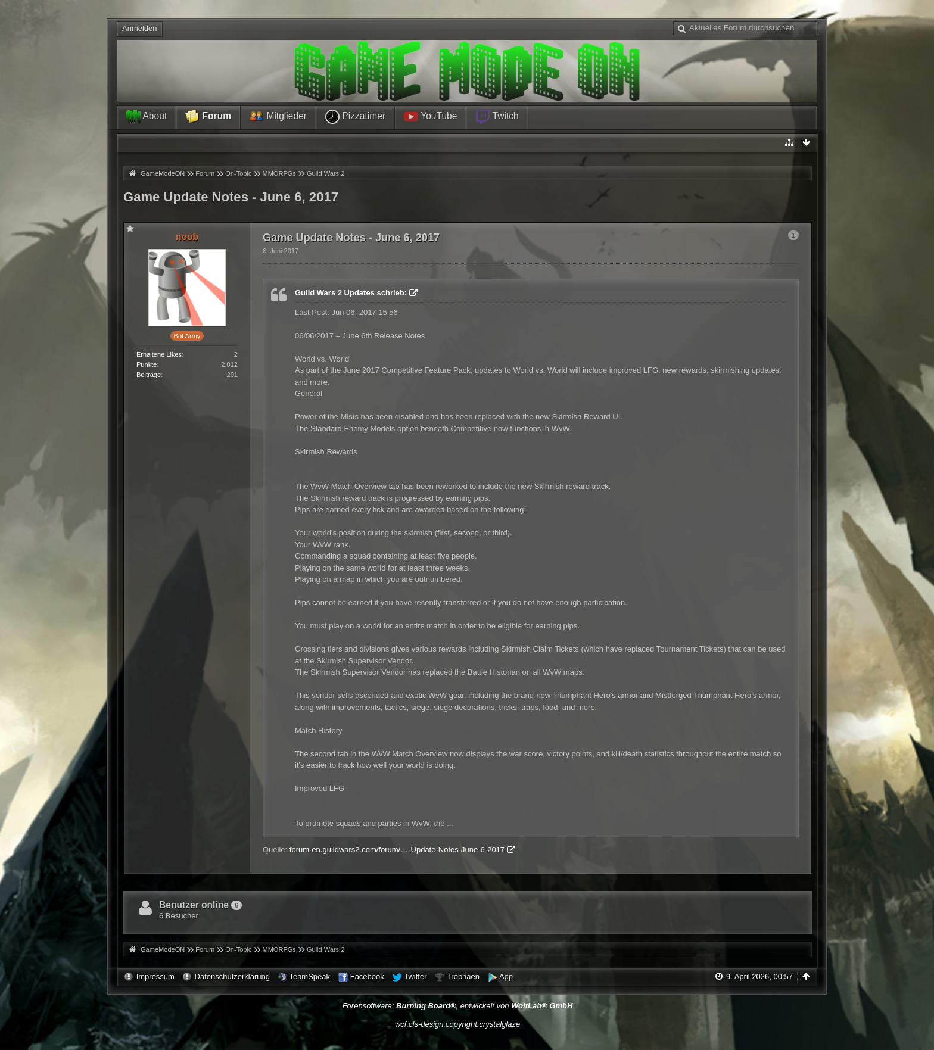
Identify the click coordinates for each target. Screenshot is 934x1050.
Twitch (496, 117)
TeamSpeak (309, 976)
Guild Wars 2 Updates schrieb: (351, 292)
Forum (208, 117)
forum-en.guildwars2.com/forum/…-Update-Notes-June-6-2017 (397, 849)
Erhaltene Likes (159, 354)
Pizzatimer (355, 117)
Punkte (146, 364)
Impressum (155, 976)
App (506, 976)
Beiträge (148, 374)
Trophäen (463, 976)
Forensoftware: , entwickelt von (458, 1005)
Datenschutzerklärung (232, 976)
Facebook (367, 976)
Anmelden (139, 28)
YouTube (430, 117)
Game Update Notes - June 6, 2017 (230, 196)
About (146, 117)
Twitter (415, 976)
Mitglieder (278, 117)
